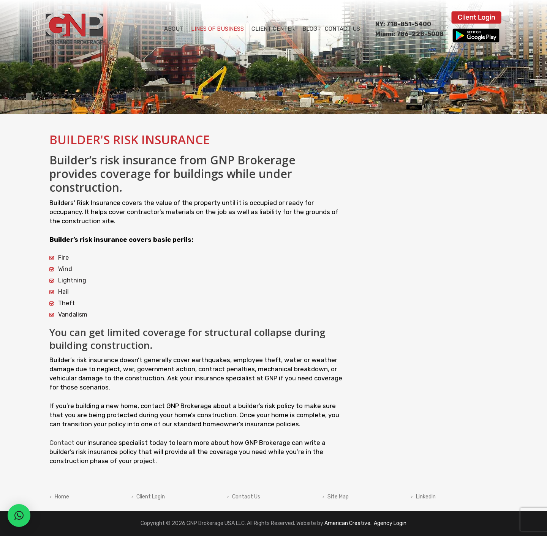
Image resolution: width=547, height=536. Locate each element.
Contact (61, 442)
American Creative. (348, 523)
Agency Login (389, 523)
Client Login (150, 497)
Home (62, 497)
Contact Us (246, 497)
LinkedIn (426, 497)
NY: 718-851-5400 (403, 24)
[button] (19, 515)
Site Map (338, 497)
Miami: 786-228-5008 (409, 34)
